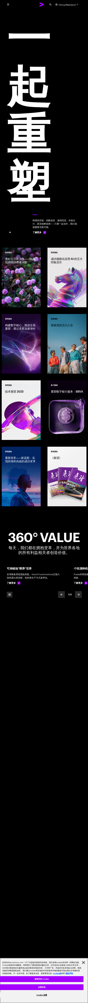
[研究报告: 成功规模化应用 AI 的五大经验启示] (66, 277)
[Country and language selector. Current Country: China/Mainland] (67, 4)
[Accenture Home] (41, 4)
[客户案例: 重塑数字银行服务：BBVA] (66, 410)
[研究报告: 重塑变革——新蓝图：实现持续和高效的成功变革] (21, 476)
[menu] (8, 4)
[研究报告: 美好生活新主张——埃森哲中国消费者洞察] (21, 277)
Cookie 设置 (41, 995)
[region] (44, 980)
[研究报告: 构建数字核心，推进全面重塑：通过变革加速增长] (21, 344)
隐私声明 (69, 973)
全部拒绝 (41, 987)
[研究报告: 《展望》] (66, 476)
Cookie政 (57, 973)
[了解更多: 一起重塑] (39, 232)
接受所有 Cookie (42, 979)
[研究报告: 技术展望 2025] (21, 410)
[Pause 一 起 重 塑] (10, 232)
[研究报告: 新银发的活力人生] (66, 344)
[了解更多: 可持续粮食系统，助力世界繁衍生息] (13, 583)
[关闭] (83, 962)
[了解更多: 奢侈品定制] (80, 583)
